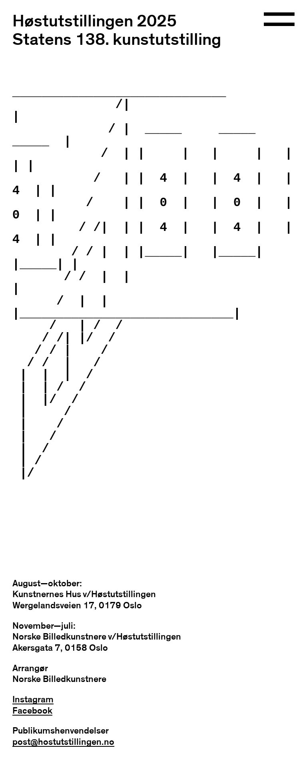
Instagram (33, 699)
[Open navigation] (279, 20)
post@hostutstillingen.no (63, 742)
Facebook (32, 711)
